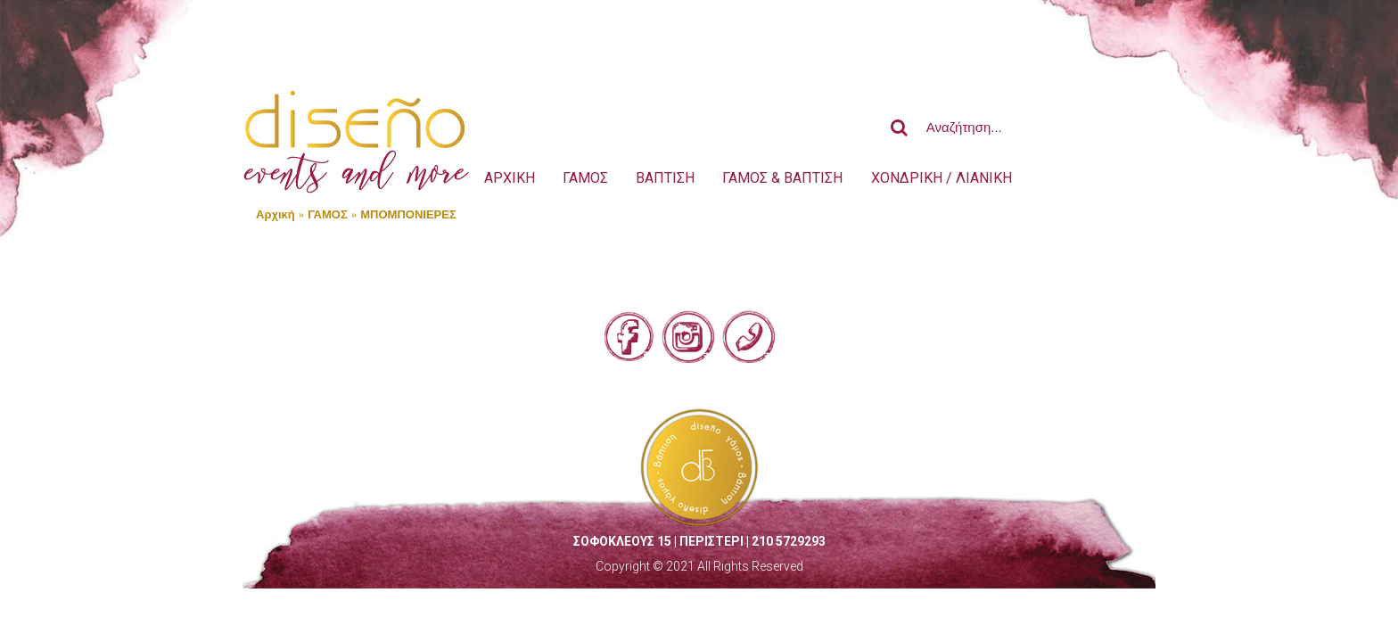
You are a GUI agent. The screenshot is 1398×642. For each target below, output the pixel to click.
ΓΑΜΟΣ (328, 214)
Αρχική (275, 214)
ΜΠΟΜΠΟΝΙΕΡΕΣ (408, 214)
